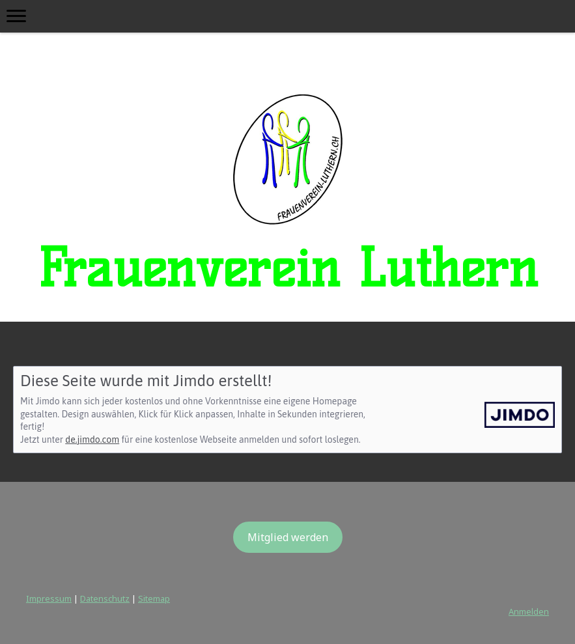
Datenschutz (105, 598)
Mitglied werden (287, 537)
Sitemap (154, 598)
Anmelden (529, 611)
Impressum (49, 598)
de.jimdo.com (92, 439)
